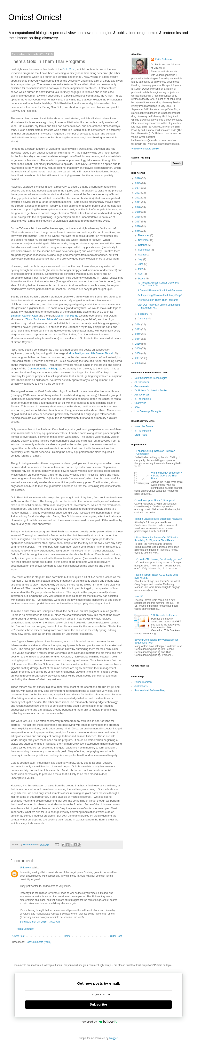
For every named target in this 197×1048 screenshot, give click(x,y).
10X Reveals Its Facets (163, 615)
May (140, 269)
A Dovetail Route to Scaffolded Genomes (159, 290)
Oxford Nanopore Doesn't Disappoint (154, 500)
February (143, 313)
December (144, 235)
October (143, 245)
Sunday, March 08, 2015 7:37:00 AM (40, 921)
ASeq (137, 407)
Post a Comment (25, 928)
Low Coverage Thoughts (147, 411)
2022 (138, 197)
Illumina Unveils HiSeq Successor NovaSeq (158, 518)
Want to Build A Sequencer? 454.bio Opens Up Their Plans (166, 475)
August (142, 254)
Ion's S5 (138, 596)
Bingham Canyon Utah (24, 315)
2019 (138, 212)
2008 (138, 353)
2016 (138, 226)
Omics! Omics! (35, 17)
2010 (138, 343)
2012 (138, 334)
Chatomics (140, 403)
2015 (138, 231)
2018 (138, 216)
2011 (138, 339)
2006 (138, 363)
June (141, 264)
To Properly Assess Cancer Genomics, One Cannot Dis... (158, 284)
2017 (138, 221)
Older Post (116, 936)
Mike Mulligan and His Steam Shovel (91, 353)
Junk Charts (141, 686)
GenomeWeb (141, 386)
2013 (138, 329)
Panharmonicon (143, 682)
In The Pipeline (142, 399)
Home (67, 936)
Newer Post (18, 936)
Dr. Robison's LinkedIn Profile (150, 390)
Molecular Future (143, 426)
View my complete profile (145, 148)
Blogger (113, 1038)
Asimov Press (141, 394)
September (144, 249)
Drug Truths (140, 434)
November (144, 240)
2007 (138, 358)
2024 (138, 188)
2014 (138, 324)
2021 (138, 202)
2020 (138, 207)
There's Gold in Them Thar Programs (157, 299)
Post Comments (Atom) (38, 942)
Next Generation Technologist (150, 378)
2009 (138, 348)
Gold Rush (68, 69)
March (142, 278)
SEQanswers (141, 382)
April (141, 273)
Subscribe (98, 1004)
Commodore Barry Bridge (43, 368)
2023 (138, 192)
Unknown (25, 867)
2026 (138, 178)
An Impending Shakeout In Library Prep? (159, 295)
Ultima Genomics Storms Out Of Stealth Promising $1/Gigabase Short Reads (156, 539)
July (140, 259)
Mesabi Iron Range (66, 315)
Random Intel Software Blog (149, 690)
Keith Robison (163, 59)
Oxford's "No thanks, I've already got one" (159, 559)
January (143, 318)
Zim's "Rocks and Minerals (41, 319)
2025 (138, 183)
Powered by (98, 1021)
